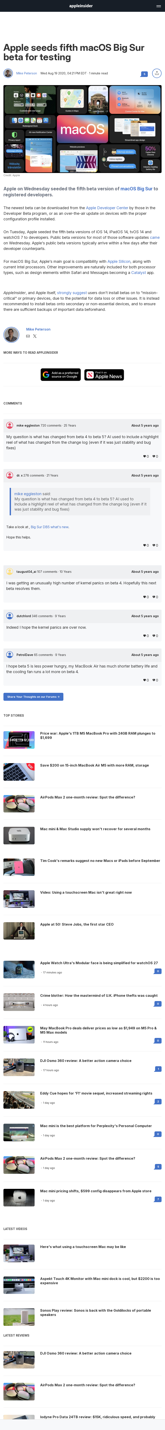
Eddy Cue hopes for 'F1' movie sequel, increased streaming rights (96, 1093)
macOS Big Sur (137, 188)
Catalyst (138, 272)
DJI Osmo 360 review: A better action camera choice (85, 1061)
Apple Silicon (118, 261)
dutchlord (24, 616)
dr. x (20, 475)
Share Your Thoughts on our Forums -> (33, 696)
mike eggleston (29, 425)
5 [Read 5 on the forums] (158, 1166)
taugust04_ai (27, 571)
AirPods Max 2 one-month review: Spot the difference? (87, 1158)
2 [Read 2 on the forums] (158, 1101)
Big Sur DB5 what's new (49, 527)
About (145, 425)
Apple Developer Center (107, 208)
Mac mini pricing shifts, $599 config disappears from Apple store (95, 1191)
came (155, 237)
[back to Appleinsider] (81, 7)
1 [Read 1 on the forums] (158, 1069)
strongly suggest (72, 292)
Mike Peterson (26, 73)
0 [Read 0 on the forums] (158, 971)
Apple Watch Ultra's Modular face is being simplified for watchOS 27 (99, 963)
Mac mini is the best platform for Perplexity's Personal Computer (96, 1126)
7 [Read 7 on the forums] (158, 1199)
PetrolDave (25, 655)
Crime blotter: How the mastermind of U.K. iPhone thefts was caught (99, 995)
